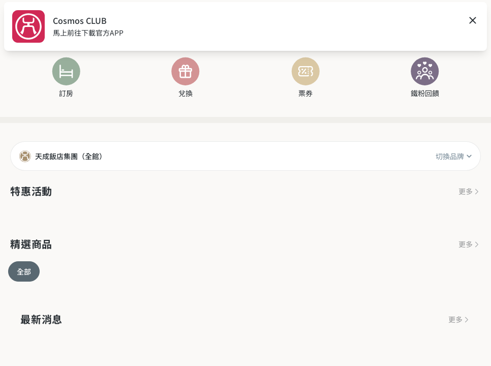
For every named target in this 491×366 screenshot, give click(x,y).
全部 (24, 271)
